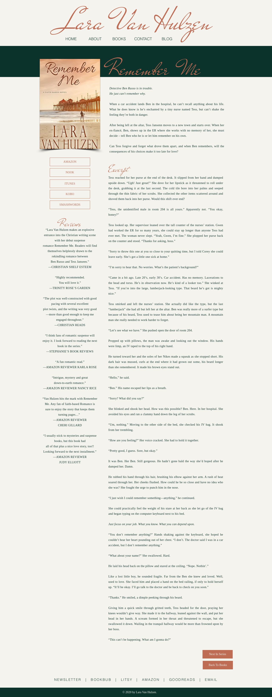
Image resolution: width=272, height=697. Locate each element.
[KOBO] (70, 194)
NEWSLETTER (67, 679)
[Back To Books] (218, 665)
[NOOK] (70, 172)
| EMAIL (209, 679)
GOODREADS (182, 679)
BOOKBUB (101, 679)
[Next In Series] (218, 654)
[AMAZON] (70, 162)
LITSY (126, 679)
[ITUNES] (70, 184)
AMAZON (151, 679)
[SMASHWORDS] (70, 205)
